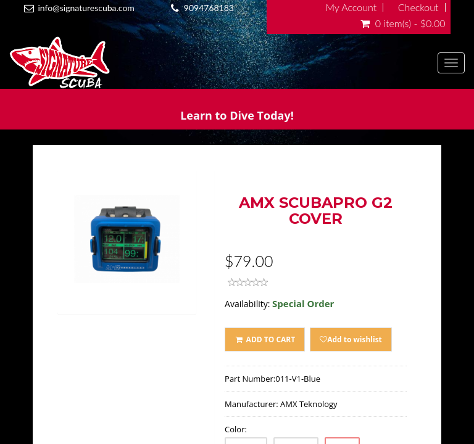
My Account (350, 7)
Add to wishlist (351, 339)
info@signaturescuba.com (86, 7)
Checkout (418, 7)
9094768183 (209, 7)
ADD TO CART (265, 339)
